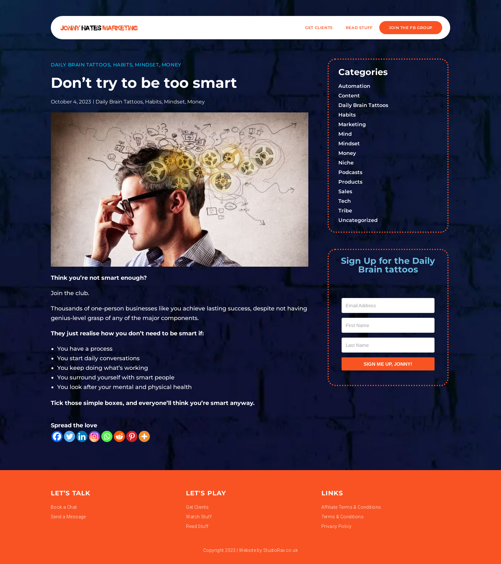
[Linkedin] (82, 436)
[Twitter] (69, 436)
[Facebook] (57, 436)
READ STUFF (359, 27)
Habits (123, 65)
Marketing (352, 124)
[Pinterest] (131, 436)
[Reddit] (119, 436)
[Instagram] (94, 436)
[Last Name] (388, 345)
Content (349, 96)
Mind (345, 134)
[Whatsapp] (106, 436)
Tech (344, 201)
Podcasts (350, 172)
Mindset (147, 65)
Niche (346, 163)
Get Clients (319, 27)
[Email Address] (388, 305)
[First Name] (388, 325)
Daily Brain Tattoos (80, 65)
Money (171, 65)
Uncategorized (358, 220)
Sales (345, 191)
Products (350, 182)
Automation (354, 86)
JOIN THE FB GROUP (411, 27)
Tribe (345, 211)
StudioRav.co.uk (280, 550)
